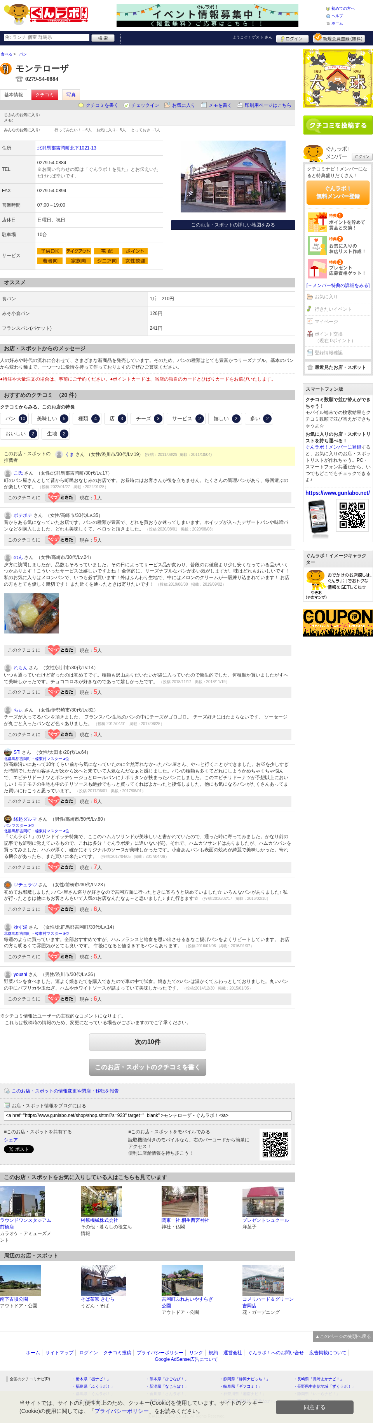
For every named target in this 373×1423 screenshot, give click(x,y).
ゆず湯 (21, 927)
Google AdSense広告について (186, 1359)
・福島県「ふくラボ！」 (93, 1386)
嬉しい (227, 418)
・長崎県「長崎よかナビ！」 (318, 1379)
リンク (196, 1352)
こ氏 (18, 473)
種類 (89, 418)
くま (69, 454)
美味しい (53, 418)
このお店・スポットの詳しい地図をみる (233, 225)
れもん (21, 667)
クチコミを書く (102, 105)
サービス (188, 418)
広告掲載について (328, 1352)
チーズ (149, 418)
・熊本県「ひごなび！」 (167, 1379)
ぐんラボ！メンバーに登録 (333, 447)
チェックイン (145, 105)
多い (261, 418)
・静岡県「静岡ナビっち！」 (245, 1379)
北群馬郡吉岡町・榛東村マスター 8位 (36, 933)
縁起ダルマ (25, 819)
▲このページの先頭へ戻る (343, 1336)
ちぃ (18, 710)
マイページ (326, 321)
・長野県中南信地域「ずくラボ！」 (324, 1386)
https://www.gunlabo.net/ (337, 493)
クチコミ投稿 (117, 1352)
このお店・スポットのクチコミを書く (147, 1067)
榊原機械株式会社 (99, 1220)
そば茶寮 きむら (98, 1299)
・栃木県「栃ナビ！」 (91, 1379)
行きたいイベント (333, 309)
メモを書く (220, 105)
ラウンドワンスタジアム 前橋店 (25, 1224)
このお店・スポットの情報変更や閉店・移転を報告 (65, 1091)
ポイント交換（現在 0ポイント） (335, 337)
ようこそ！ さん (252, 37)
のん (18, 557)
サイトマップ (59, 1352)
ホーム (337, 23)
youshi (20, 974)
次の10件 (147, 1042)
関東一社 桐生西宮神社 (185, 1220)
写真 (71, 94)
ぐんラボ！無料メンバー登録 (338, 192)
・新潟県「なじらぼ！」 (167, 1386)
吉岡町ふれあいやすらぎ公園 (187, 1302)
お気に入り (183, 105)
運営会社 (232, 1352)
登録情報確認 (329, 352)
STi (17, 752)
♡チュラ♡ (25, 884)
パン (16, 418)
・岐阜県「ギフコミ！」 (241, 1386)
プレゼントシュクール (265, 1220)
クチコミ (44, 94)
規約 (213, 1352)
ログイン (292, 38)
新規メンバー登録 (339, 38)
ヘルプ (337, 16)
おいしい (21, 434)
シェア (11, 1140)
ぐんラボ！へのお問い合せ (276, 1352)
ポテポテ (23, 515)
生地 (58, 434)
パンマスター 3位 (19, 825)
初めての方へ (343, 8)
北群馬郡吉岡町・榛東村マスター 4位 (36, 759)
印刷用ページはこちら (268, 105)
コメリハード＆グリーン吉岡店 (268, 1302)
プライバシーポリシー (160, 1352)
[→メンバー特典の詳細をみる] (338, 285)
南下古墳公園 (14, 1299)
